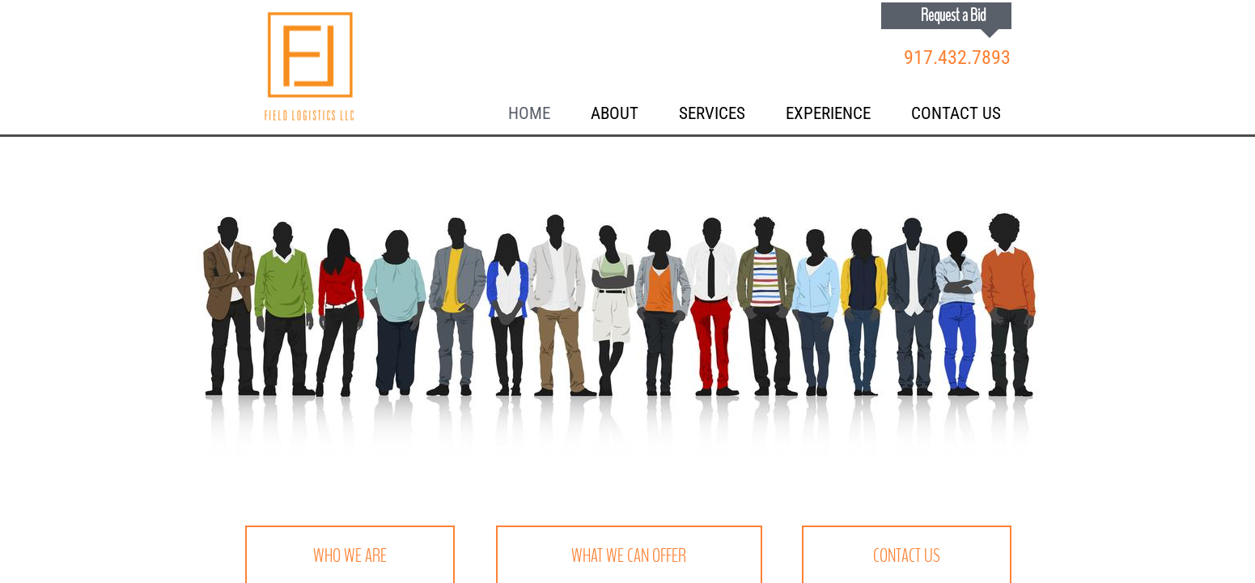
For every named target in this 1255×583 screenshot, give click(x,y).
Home (529, 113)
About (614, 113)
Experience (828, 113)
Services (712, 113)
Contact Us (956, 113)
